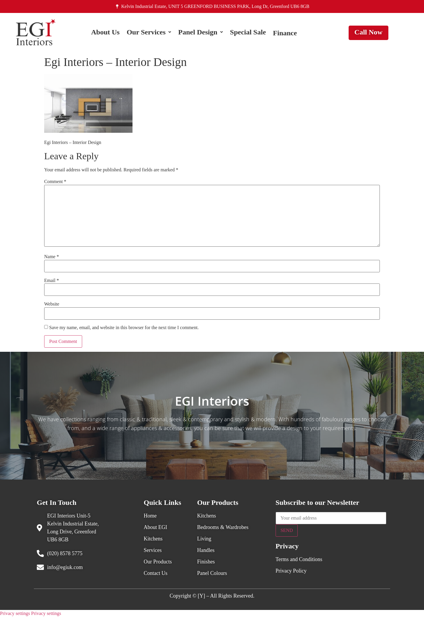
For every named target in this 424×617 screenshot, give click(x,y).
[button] (149, 33)
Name (51, 256)
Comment (55, 181)
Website (51, 304)
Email (51, 280)
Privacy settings (15, 613)
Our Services (149, 33)
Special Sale (248, 33)
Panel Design (200, 33)
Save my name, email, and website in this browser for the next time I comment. (124, 327)
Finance (285, 33)
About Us (105, 33)
